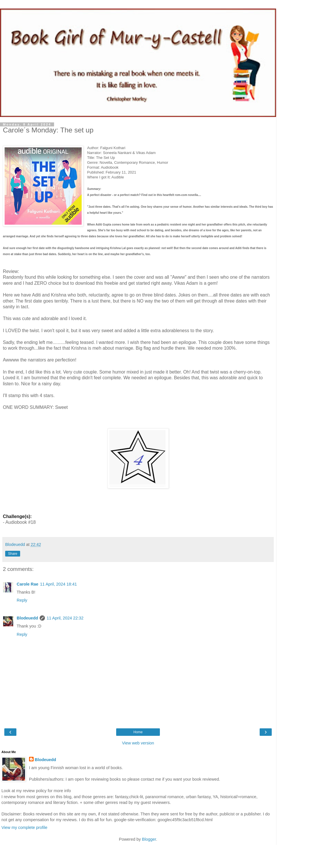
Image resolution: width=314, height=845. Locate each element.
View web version (138, 743)
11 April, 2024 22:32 (65, 618)
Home (138, 732)
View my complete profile (24, 827)
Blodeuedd (27, 618)
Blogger (149, 839)
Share (12, 554)
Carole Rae (27, 584)
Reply (22, 600)
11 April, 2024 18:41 (58, 584)
